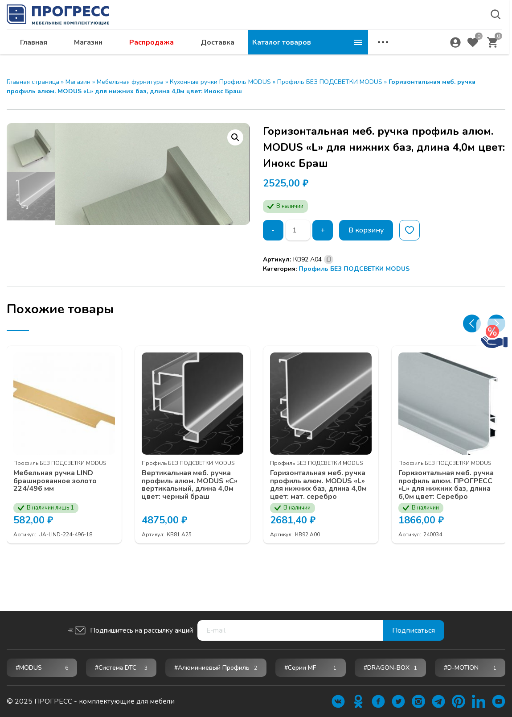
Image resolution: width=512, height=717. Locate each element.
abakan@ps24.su (432, 29)
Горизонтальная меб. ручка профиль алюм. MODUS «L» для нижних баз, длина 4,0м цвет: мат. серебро (318, 526)
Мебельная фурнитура (130, 82)
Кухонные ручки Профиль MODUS (220, 82)
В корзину (366, 230)
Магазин (208, 52)
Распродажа (272, 52)
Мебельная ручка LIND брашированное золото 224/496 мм (55, 522)
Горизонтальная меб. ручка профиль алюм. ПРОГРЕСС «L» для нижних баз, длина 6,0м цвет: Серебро (446, 526)
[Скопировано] (328, 259)
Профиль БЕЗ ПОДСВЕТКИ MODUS (329, 82)
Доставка (338, 52)
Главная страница (33, 82)
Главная (154, 52)
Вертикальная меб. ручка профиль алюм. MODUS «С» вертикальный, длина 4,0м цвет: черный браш (190, 526)
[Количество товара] (298, 230)
